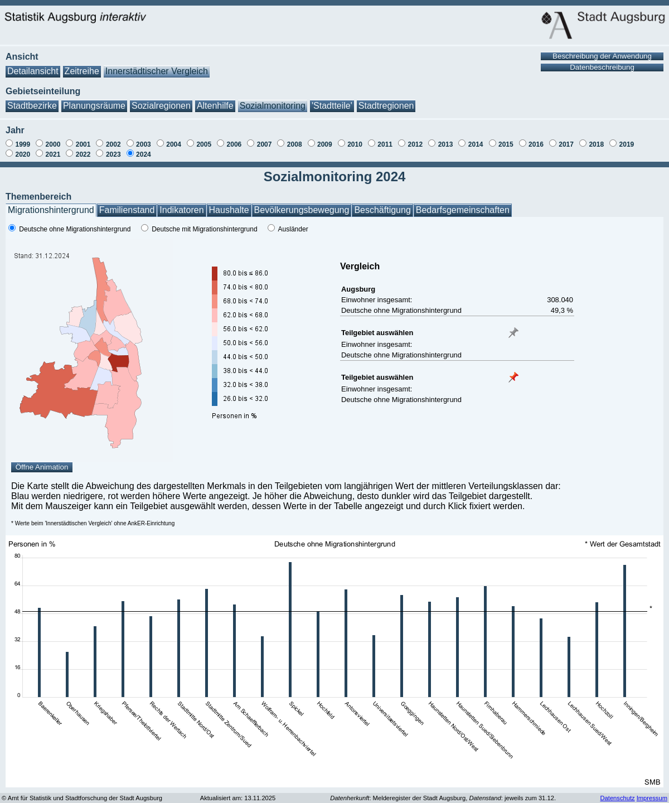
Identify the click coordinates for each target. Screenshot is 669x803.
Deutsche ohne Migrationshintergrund (74, 229)
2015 (505, 144)
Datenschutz (617, 798)
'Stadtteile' (332, 105)
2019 (626, 144)
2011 (384, 144)
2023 (113, 154)
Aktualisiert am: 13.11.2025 (238, 798)
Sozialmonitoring (273, 105)
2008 (294, 144)
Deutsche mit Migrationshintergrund (204, 229)
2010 (354, 144)
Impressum (652, 798)
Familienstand (127, 210)
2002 (113, 144)
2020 (22, 154)
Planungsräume (94, 105)
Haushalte (229, 210)
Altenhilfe (215, 105)
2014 (475, 144)
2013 (445, 144)
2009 (324, 144)
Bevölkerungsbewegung (302, 210)
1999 (22, 144)
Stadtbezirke (32, 105)
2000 (53, 144)
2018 (596, 144)
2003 (143, 144)
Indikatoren (181, 210)
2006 (234, 144)
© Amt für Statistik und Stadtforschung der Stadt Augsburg (82, 798)
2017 (566, 144)
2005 (203, 144)
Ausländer (293, 229)
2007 (264, 144)
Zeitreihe (82, 71)
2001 (83, 144)
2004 (173, 144)
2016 (536, 144)
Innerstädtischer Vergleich (156, 71)
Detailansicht (33, 71)
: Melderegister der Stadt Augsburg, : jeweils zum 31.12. (443, 798)
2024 (143, 154)
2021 (53, 154)
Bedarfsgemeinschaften (463, 210)
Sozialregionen (161, 105)
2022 (83, 154)
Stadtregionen (386, 105)
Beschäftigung (382, 210)
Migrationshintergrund (51, 210)
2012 (415, 144)
